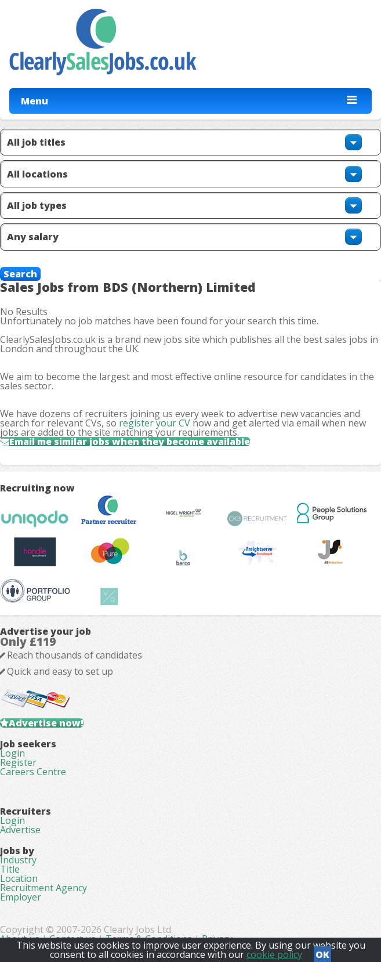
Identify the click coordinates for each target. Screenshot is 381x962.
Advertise (20, 829)
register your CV (154, 423)
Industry (18, 859)
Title (10, 869)
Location (19, 878)
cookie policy (274, 954)
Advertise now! (46, 723)
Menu (34, 101)
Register (18, 762)
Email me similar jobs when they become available (129, 441)
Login (12, 753)
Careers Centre (33, 771)
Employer (20, 897)
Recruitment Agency (43, 887)
